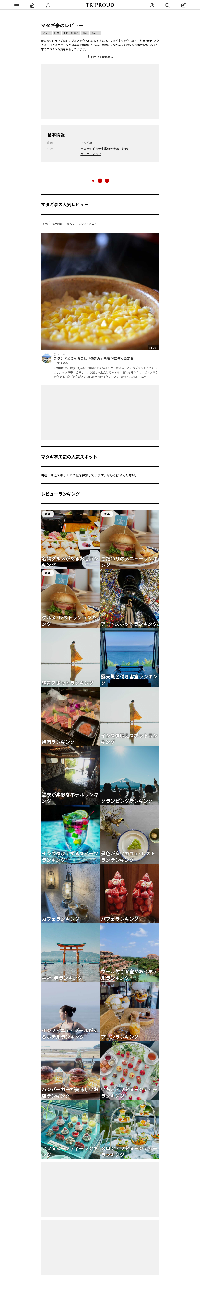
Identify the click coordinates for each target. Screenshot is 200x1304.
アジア (46, 33)
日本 (56, 33)
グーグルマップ (90, 154)
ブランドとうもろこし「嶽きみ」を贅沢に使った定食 (106, 360)
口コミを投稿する (100, 57)
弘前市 (95, 33)
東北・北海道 (70, 33)
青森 (85, 33)
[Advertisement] (100, 91)
